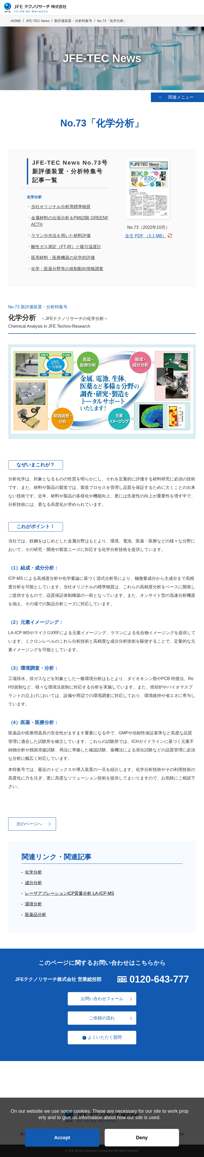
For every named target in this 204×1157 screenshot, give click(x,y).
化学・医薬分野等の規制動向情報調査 (67, 268)
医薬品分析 (35, 914)
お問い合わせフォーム (102, 998)
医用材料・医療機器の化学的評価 (63, 257)
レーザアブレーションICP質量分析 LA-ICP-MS (69, 893)
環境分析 (33, 904)
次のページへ (29, 824)
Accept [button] (62, 1137)
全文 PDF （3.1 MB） (146, 236)
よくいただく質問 (105, 1037)
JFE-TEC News (38, 22)
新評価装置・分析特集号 (73, 22)
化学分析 (33, 872)
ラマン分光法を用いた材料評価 (61, 235)
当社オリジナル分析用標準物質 (61, 206)
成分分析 (33, 882)
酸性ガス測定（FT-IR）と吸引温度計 (66, 246)
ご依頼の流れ (102, 1018)
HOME (16, 22)
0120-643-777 (159, 979)
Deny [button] (142, 1137)
